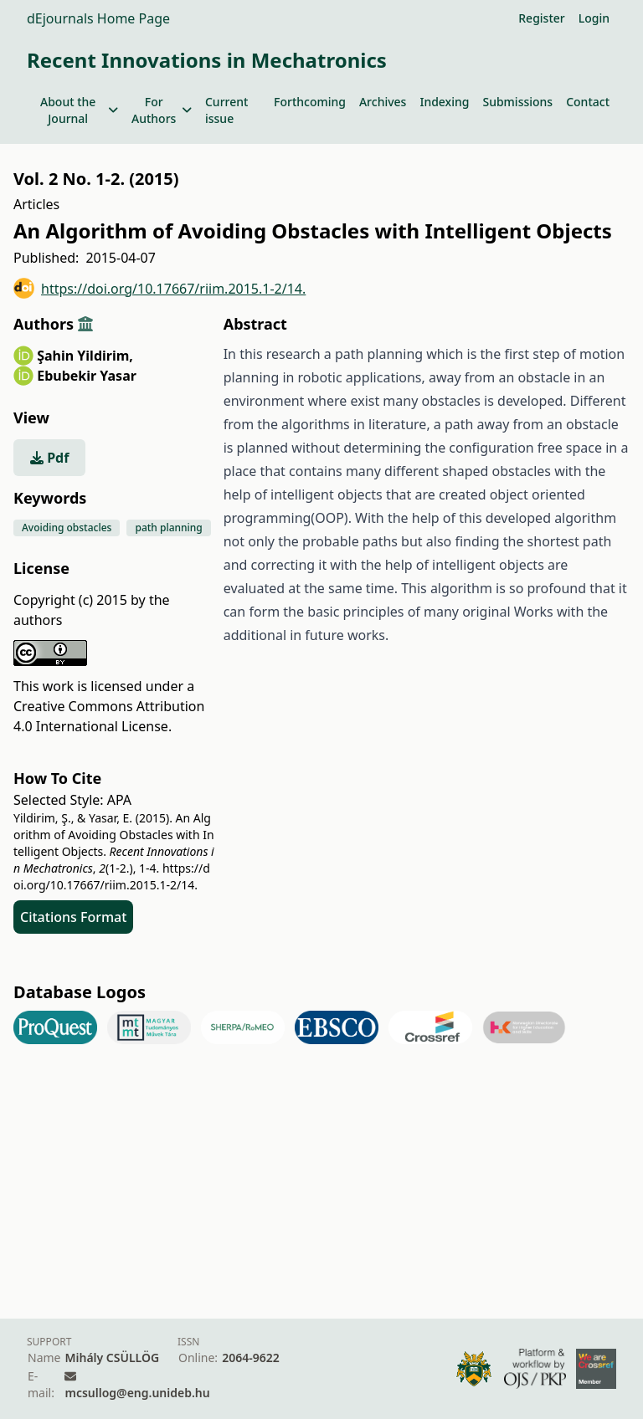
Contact (588, 102)
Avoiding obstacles (66, 527)
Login (594, 18)
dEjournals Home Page (98, 18)
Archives (382, 102)
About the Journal (79, 110)
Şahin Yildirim (85, 355)
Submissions (517, 102)
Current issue (226, 110)
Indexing (444, 102)
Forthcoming (310, 102)
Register (541, 18)
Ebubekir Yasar (86, 375)
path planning (168, 527)
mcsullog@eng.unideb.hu (136, 1393)
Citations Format (73, 917)
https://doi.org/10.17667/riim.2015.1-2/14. (159, 288)
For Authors (161, 110)
